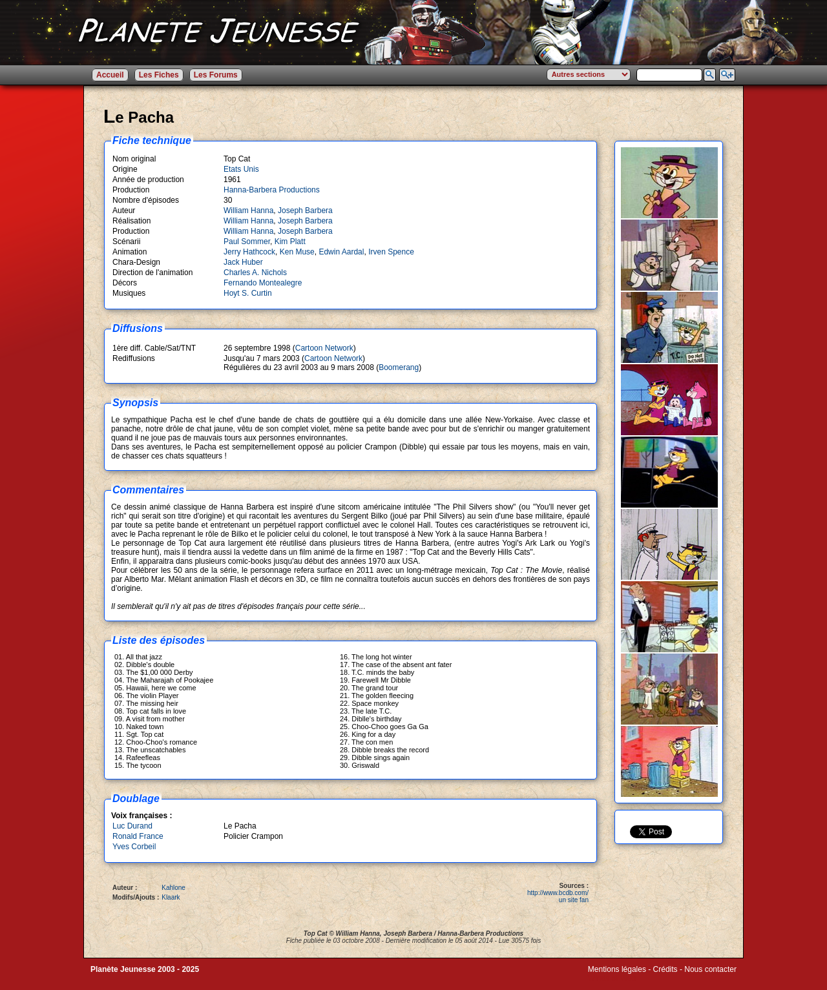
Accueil (110, 74)
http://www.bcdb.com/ (558, 892)
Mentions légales (617, 969)
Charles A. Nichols (255, 272)
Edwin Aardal (341, 251)
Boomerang (399, 367)
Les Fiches (159, 74)
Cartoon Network (324, 348)
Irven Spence (391, 251)
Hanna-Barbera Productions (272, 189)
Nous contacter (710, 969)
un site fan (574, 899)
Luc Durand (132, 825)
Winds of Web (612, 978)
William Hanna (248, 210)
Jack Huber (243, 262)
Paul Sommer (247, 241)
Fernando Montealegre (263, 282)
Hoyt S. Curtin (248, 293)
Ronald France (137, 836)
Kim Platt (290, 241)
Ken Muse (297, 251)
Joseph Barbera (305, 210)
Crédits (665, 969)
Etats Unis (241, 169)
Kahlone (173, 887)
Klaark (171, 897)
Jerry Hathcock (249, 251)
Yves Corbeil (134, 846)
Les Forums (216, 74)
